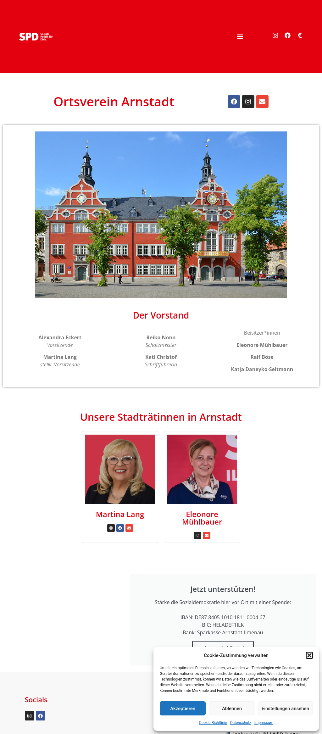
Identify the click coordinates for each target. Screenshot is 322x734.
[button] (309, 655)
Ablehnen (232, 708)
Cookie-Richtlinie (213, 722)
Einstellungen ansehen (285, 708)
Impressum (263, 722)
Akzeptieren (182, 708)
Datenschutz (240, 722)
